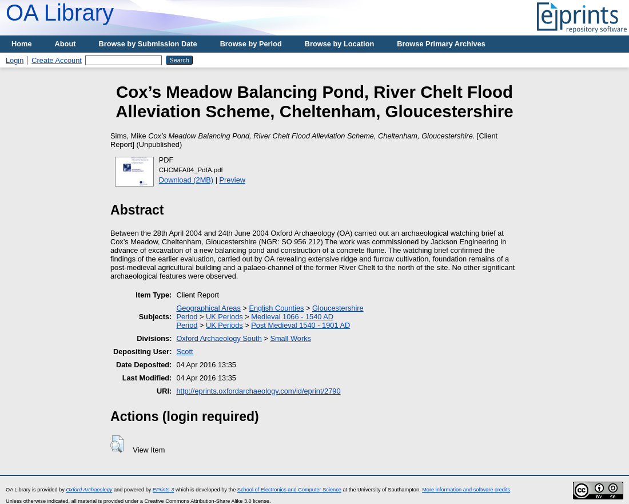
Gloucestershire (338, 308)
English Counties (276, 308)
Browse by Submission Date (148, 43)
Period (186, 316)
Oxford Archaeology (89, 490)
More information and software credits (466, 490)
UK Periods (224, 316)
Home (21, 43)
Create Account (56, 60)
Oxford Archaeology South (218, 338)
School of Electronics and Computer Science (289, 490)
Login (14, 60)
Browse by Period (251, 43)
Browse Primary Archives (441, 43)
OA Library (60, 12)
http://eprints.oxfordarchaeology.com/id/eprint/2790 (258, 391)
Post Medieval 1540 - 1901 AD (300, 325)
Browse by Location (340, 43)
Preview (233, 180)
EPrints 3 (163, 490)
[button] (117, 444)
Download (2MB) (186, 180)
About (65, 43)
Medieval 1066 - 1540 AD (292, 316)
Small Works (290, 338)
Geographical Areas (208, 308)
